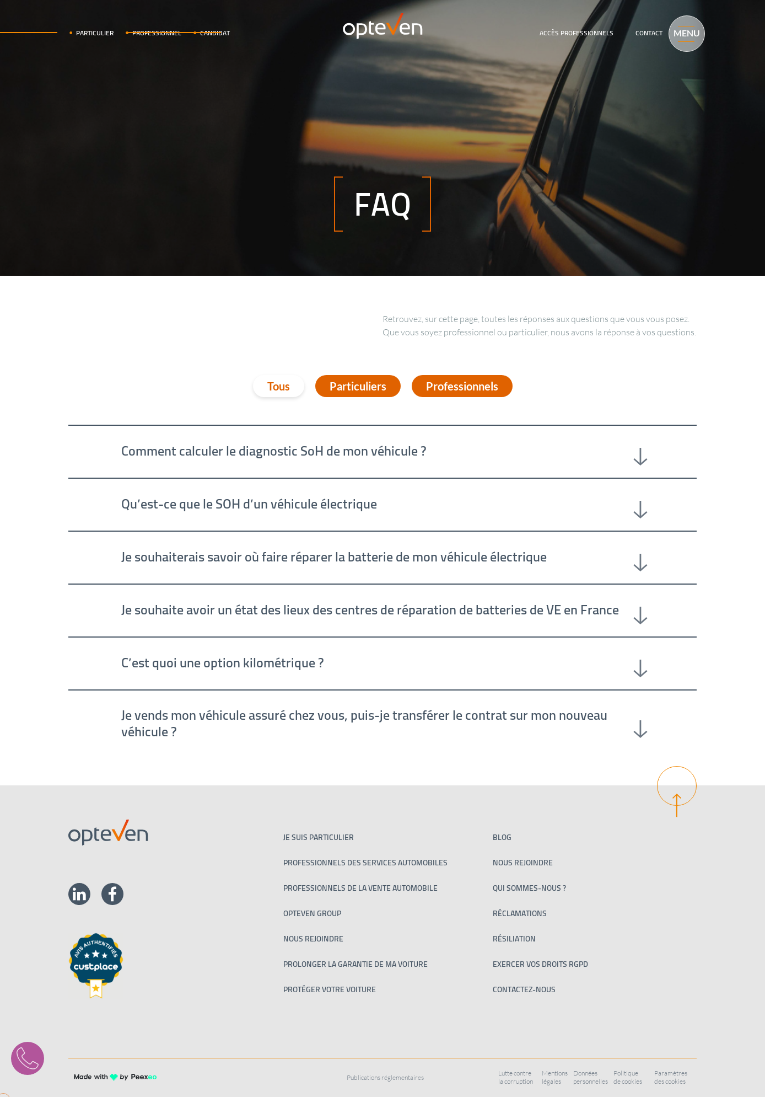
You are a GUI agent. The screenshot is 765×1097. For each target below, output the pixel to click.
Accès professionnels (576, 32)
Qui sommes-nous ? (529, 888)
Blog (502, 837)
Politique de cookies (627, 1077)
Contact (648, 32)
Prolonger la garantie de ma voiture (355, 964)
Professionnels (462, 386)
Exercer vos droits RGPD (540, 964)
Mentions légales (555, 1077)
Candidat (215, 32)
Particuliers (358, 386)
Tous (278, 386)
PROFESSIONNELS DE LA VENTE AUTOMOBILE (360, 888)
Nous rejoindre (313, 939)
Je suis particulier (318, 837)
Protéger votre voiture (329, 989)
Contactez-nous (524, 989)
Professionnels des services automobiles (365, 863)
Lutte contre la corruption (515, 1077)
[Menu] (682, 32)
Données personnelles (590, 1077)
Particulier (95, 32)
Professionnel (156, 32)
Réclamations (520, 913)
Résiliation (514, 939)
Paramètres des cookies (670, 1077)
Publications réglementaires (385, 1077)
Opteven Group (312, 913)
